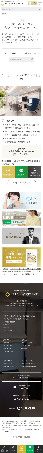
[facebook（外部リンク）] (29, 408)
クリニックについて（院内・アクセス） (16, 319)
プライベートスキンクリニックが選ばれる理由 (19, 316)
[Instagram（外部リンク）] (18, 408)
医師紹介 (6, 325)
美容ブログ (7, 348)
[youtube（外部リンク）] (33, 408)
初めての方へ (7, 330)
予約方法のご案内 (9, 322)
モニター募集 (25, 346)
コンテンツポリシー (28, 364)
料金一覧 (6, 328)
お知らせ (24, 340)
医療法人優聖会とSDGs (29, 366)
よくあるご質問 (8, 351)
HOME (4, 14)
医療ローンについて (10, 366)
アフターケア (7, 346)
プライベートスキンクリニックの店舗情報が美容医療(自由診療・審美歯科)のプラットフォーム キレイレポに (22, 271)
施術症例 (6, 343)
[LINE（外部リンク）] (21, 218)
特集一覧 (24, 348)
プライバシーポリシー (28, 361)
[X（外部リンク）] (22, 408)
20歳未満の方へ (8, 364)
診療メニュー (7, 340)
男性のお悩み (7, 361)
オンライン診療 (26, 343)
